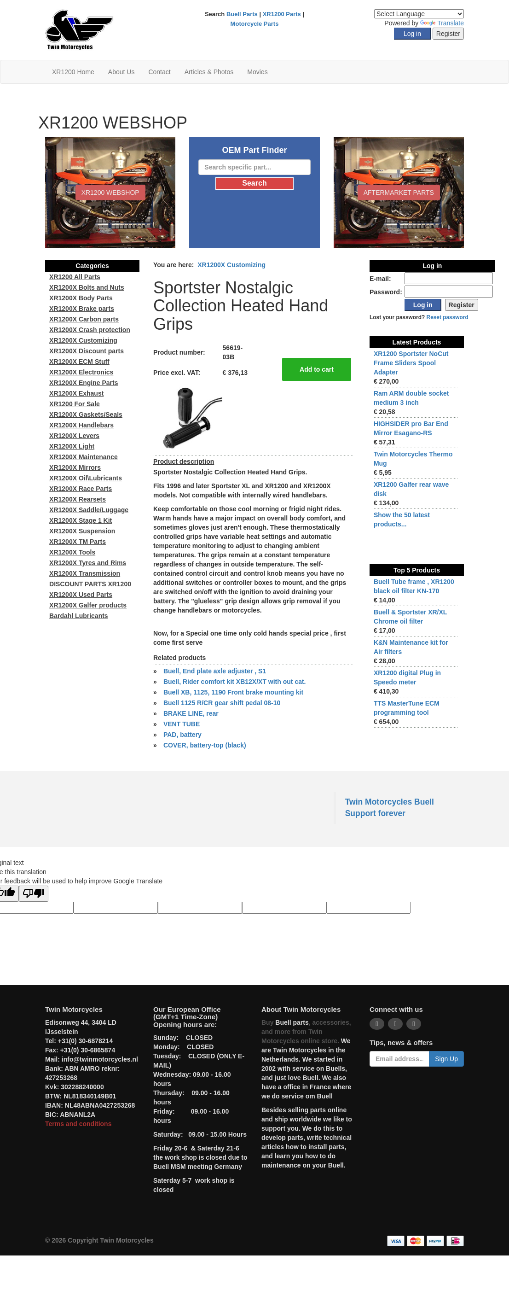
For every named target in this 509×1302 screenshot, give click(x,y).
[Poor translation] (33, 894)
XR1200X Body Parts (81, 298)
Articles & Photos (209, 72)
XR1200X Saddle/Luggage (88, 510)
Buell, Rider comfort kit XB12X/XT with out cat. (234, 681)
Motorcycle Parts (255, 23)
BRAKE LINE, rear (191, 713)
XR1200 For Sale (74, 404)
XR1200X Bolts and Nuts (86, 287)
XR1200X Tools (72, 552)
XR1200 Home (73, 72)
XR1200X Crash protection (89, 329)
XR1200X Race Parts (80, 488)
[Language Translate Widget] (419, 13)
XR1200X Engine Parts (83, 382)
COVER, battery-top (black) (204, 745)
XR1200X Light (71, 446)
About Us (121, 72)
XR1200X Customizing (231, 265)
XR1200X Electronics (81, 372)
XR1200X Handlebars (81, 425)
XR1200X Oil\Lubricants (85, 478)
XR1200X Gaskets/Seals (85, 414)
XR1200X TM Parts (77, 541)
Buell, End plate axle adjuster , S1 (214, 671)
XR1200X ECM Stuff (79, 361)
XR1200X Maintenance (83, 457)
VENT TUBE (181, 724)
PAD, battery (182, 734)
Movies (257, 72)
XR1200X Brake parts (81, 308)
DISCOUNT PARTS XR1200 (90, 584)
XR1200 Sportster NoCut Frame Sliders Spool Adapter (411, 363)
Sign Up (446, 1059)
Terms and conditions (78, 1123)
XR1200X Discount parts (86, 351)
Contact (159, 72)
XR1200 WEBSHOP (110, 192)
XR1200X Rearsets (77, 499)
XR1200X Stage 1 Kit (80, 520)
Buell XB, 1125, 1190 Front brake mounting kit (233, 692)
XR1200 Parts (282, 14)
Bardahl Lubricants (78, 615)
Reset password (448, 317)
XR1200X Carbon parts (84, 319)
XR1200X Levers (74, 435)
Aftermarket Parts (399, 192)
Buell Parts (242, 14)
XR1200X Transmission (84, 573)
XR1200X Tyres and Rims (87, 562)
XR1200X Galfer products (88, 605)
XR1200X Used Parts (80, 594)
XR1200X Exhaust (76, 393)
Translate (442, 23)
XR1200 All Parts (74, 276)
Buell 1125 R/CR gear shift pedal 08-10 (221, 702)
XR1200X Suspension (82, 531)
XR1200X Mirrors (75, 467)
